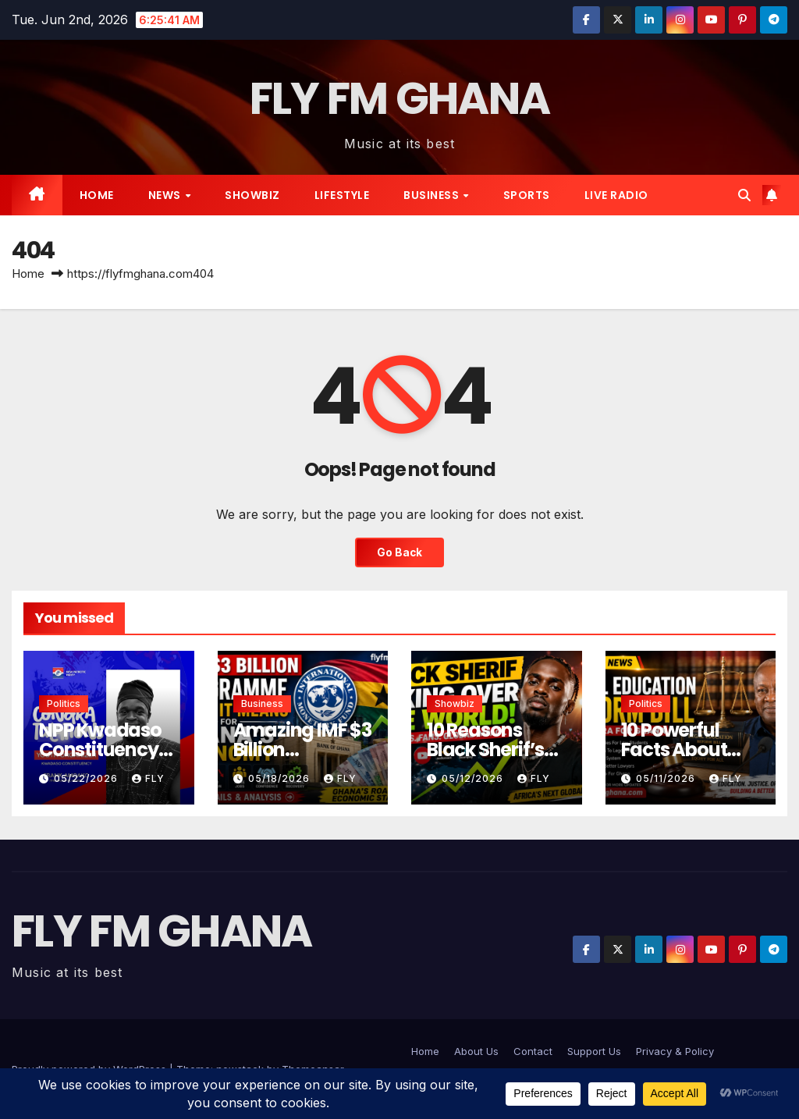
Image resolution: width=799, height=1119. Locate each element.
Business (432, 195)
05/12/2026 (474, 778)
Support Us (594, 1051)
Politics (63, 703)
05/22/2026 (87, 778)
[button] (744, 195)
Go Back (399, 552)
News (166, 195)
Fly (148, 778)
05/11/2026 (667, 778)
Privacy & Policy (675, 1051)
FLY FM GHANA (400, 99)
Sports (526, 195)
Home (97, 195)
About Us (476, 1051)
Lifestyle (342, 195)
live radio (616, 195)
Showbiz (252, 195)
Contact (532, 1051)
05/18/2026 (280, 778)
